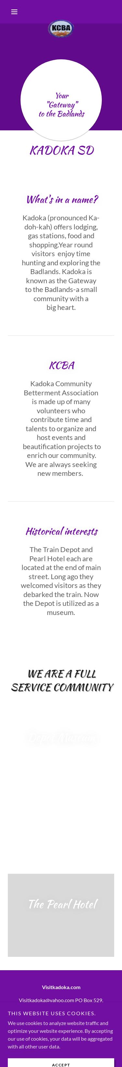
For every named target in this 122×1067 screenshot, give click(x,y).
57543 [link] (74, 1008)
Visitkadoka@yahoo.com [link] (46, 1000)
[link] (61, 11)
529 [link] (97, 1000)
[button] (16, 11)
